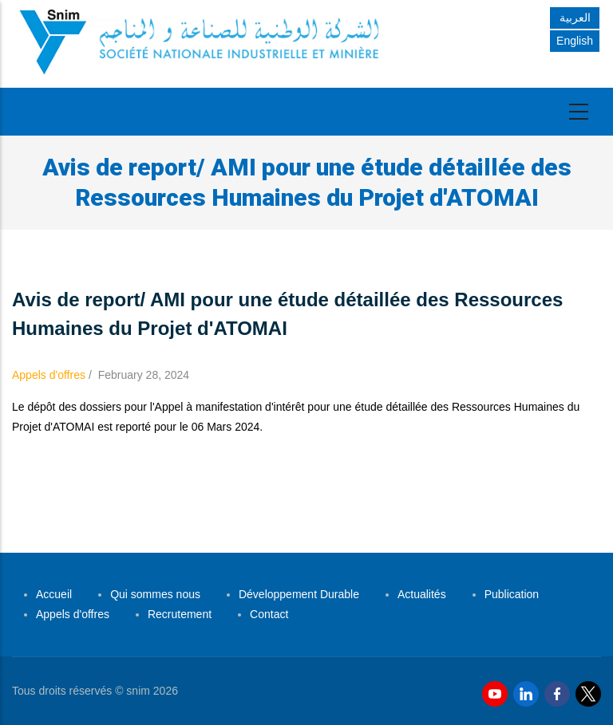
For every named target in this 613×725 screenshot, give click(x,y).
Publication (512, 594)
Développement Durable (299, 594)
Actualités (421, 594)
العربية (575, 17)
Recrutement (180, 614)
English (574, 40)
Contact (269, 614)
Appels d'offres (48, 374)
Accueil (54, 594)
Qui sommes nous (155, 594)
